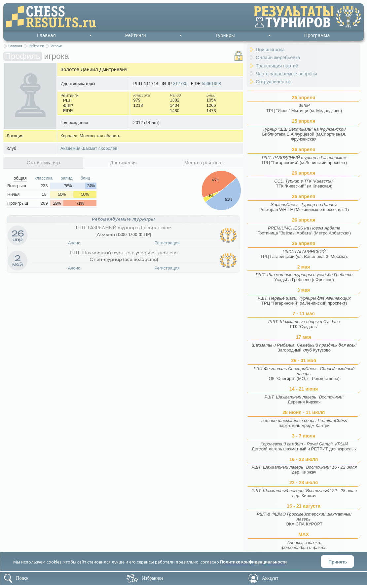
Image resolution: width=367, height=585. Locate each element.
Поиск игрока (270, 49)
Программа (317, 35)
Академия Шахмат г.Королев (88, 148)
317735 (180, 83)
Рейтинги (135, 35)
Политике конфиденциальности (253, 561)
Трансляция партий (277, 65)
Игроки (56, 46)
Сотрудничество (273, 81)
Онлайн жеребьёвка (278, 57)
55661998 (211, 83)
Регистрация (167, 242)
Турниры (225, 35)
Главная (46, 35)
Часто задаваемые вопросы (286, 73)
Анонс (74, 242)
